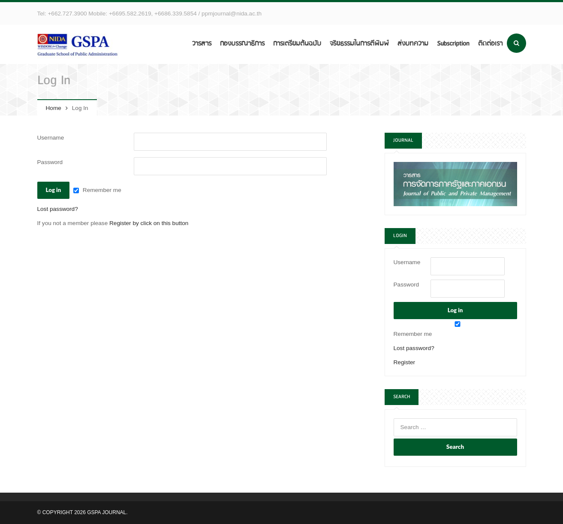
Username (50, 137)
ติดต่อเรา (490, 43)
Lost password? (57, 209)
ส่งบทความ (412, 43)
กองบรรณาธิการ (242, 43)
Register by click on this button (148, 223)
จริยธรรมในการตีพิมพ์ (359, 43)
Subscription (453, 43)
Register (404, 362)
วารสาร (201, 43)
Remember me (102, 190)
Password (50, 162)
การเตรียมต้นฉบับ (297, 43)
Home (53, 108)
